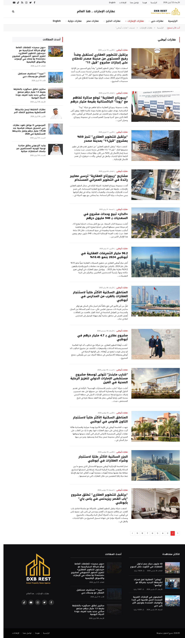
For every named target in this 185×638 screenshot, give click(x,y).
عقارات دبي (154, 21)
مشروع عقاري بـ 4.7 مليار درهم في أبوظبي (99, 337)
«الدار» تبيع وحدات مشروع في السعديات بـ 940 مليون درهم (102, 216)
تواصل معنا (131, 3)
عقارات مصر (89, 21)
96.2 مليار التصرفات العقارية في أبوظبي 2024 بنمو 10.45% (100, 255)
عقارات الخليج (109, 21)
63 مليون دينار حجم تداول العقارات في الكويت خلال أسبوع (143, 565)
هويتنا (141, 3)
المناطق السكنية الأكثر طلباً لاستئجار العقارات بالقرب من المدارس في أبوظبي (97, 296)
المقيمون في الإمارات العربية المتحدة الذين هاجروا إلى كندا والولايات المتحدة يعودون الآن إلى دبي (143, 601)
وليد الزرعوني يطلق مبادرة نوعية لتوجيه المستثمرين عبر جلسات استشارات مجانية (27, 148)
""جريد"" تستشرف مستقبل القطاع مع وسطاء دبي (28, 75)
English (109, 3)
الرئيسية (150, 3)
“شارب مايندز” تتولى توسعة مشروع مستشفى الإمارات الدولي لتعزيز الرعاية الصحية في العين (95, 378)
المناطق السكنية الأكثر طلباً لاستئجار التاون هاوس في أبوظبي (97, 419)
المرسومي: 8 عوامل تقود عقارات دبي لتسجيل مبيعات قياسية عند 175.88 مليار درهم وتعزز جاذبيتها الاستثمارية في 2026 (25, 129)
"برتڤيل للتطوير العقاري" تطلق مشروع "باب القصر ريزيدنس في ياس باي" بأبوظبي (96, 499)
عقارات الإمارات (132, 21)
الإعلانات (119, 3)
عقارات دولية (71, 21)
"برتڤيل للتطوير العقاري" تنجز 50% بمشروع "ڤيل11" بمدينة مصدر (99, 139)
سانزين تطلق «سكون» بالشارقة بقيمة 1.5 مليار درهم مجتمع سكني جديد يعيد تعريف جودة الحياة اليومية (26, 93)
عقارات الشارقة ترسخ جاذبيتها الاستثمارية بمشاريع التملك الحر (26, 111)
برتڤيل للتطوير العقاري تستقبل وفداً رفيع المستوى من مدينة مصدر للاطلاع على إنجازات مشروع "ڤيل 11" (96, 59)
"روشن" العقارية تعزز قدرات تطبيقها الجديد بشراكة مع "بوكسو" (144, 582)
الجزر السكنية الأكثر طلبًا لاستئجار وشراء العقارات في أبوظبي (99, 459)
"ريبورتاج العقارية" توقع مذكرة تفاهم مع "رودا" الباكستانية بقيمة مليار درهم (95, 100)
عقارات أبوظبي (118, 50)
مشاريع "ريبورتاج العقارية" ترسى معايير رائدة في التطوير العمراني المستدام (95, 178)
